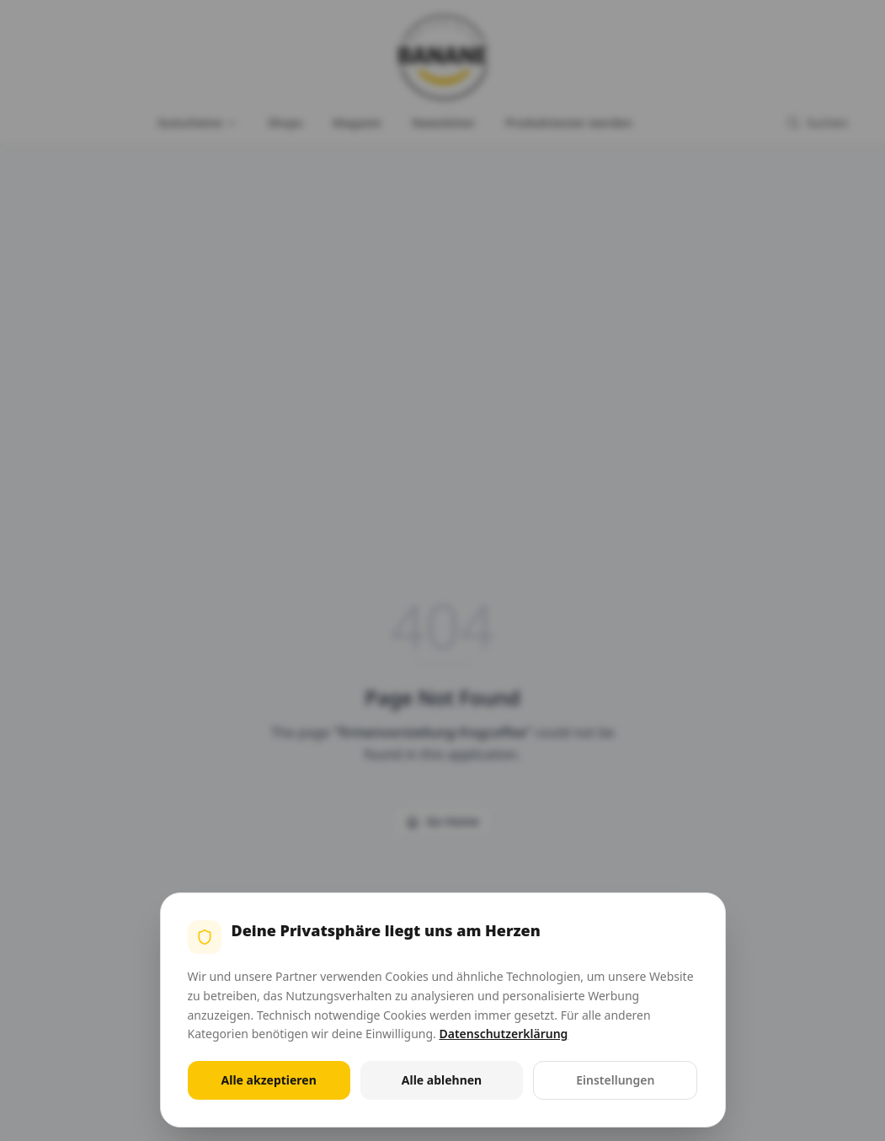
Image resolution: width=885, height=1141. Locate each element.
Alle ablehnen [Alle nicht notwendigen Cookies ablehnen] (442, 1080)
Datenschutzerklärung (503, 1034)
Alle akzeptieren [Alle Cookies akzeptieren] (269, 1080)
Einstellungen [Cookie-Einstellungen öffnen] (615, 1080)
